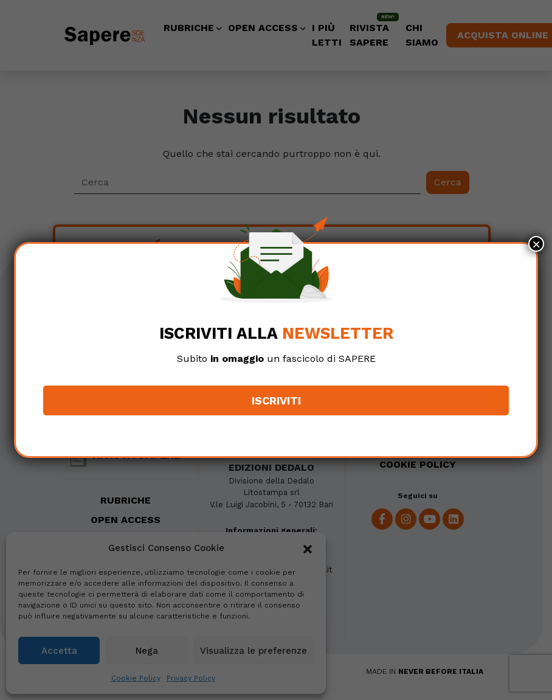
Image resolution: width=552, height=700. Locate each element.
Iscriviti (276, 400)
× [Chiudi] (536, 244)
